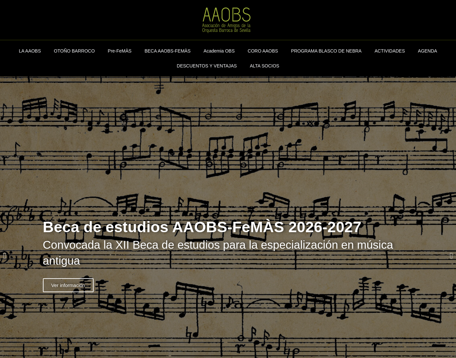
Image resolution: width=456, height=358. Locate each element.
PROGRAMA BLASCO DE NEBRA (326, 51)
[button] (4, 256)
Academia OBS (219, 51)
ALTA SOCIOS (265, 65)
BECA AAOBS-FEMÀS (168, 51)
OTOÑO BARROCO (74, 51)
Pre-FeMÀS (120, 51)
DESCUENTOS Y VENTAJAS (207, 65)
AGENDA (427, 51)
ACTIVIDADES (389, 51)
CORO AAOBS (263, 51)
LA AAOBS (30, 51)
